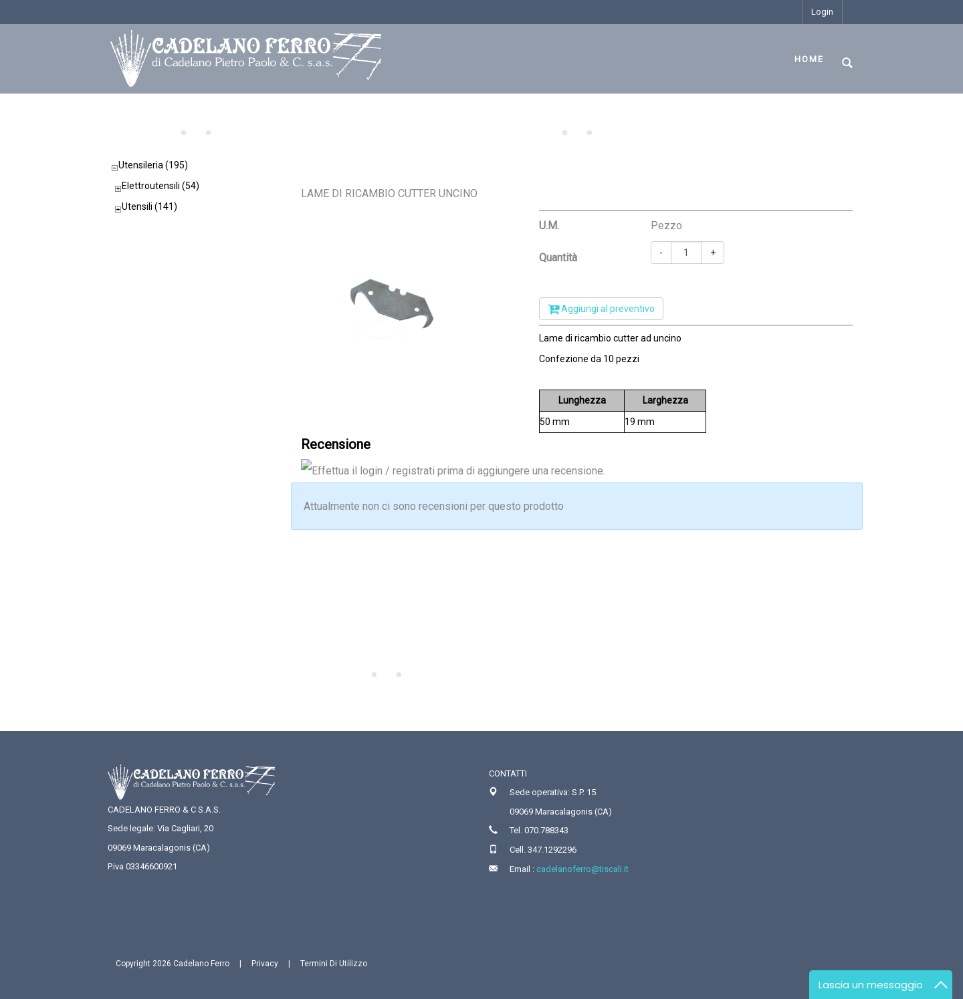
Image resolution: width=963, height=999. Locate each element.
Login (822, 11)
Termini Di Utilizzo (333, 963)
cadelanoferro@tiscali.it (582, 869)
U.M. (549, 225)
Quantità (558, 257)
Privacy (264, 963)
